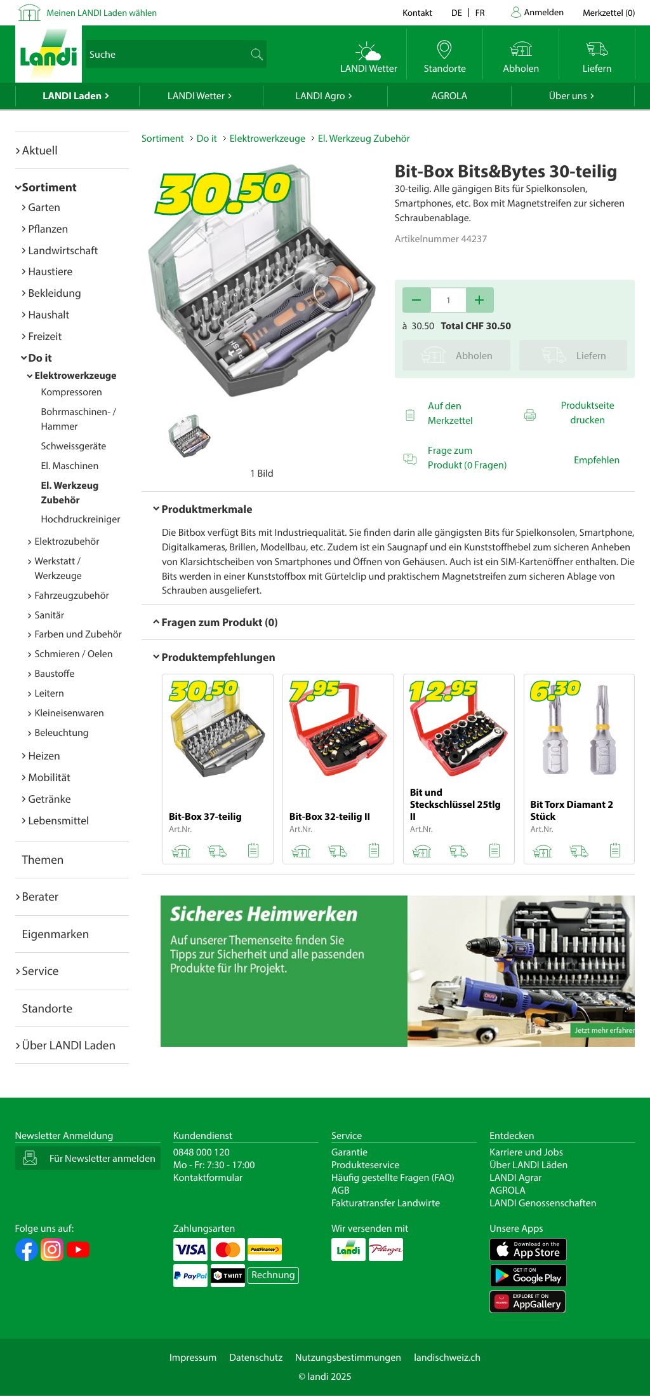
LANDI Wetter (196, 96)
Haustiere (51, 271)
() (609, 12)
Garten (44, 207)
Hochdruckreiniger (81, 519)
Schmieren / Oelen (74, 654)
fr (480, 12)
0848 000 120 (201, 1152)
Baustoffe (55, 673)
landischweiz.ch (447, 1357)
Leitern (49, 693)
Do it (40, 357)
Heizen (44, 755)
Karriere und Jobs (526, 1152)
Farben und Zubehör (78, 634)
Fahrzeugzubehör (72, 595)
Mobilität (49, 777)
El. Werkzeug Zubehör (364, 138)
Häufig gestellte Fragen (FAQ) (392, 1177)
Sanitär (50, 615)
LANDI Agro (320, 96)
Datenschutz (255, 1357)
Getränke (50, 798)
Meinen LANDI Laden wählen (102, 12)
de (456, 12)
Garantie (349, 1152)
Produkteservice (365, 1165)
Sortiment (49, 186)
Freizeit (45, 336)
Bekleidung (55, 292)
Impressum (192, 1357)
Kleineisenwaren (69, 713)
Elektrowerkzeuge (76, 375)
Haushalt (49, 314)
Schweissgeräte (74, 446)
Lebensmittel (59, 820)
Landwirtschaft (63, 250)
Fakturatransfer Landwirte (385, 1203)
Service (40, 970)
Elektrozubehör (67, 541)
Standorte (47, 1008)
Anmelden (544, 12)
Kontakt (417, 12)
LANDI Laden (72, 96)
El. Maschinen (70, 466)
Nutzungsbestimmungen (348, 1357)
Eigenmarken (56, 933)
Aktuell (40, 150)
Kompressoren (71, 392)
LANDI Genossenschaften (542, 1203)
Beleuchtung (62, 732)
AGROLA (449, 96)
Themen (43, 859)
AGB (340, 1190)
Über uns (568, 96)
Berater (40, 896)
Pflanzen (49, 228)
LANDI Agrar (515, 1177)
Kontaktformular (208, 1177)
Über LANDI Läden (528, 1165)
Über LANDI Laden (69, 1045)
